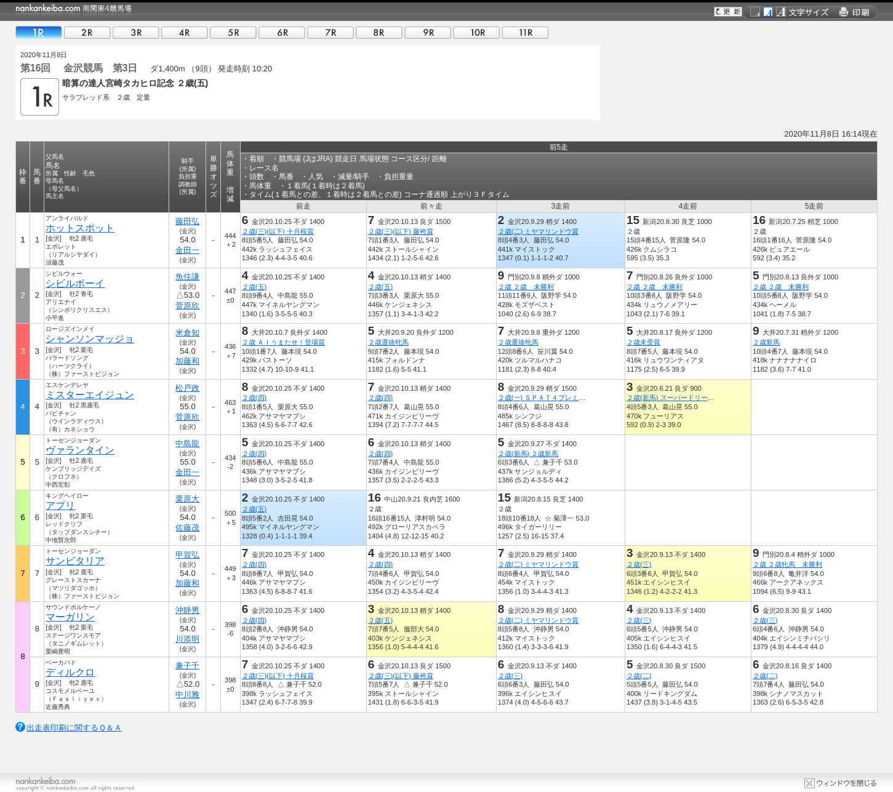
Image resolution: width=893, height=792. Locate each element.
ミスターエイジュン (90, 395)
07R (330, 32)
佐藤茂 (187, 527)
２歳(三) (639, 564)
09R (427, 32)
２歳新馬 (766, 342)
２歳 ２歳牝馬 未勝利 (787, 564)
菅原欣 (187, 305)
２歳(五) (254, 286)
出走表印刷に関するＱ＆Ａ (74, 727)
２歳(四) (254, 397)
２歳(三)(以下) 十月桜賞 (278, 231)
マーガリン (70, 617)
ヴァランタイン (80, 450)
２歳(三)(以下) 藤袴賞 (400, 231)
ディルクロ (70, 672)
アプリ (60, 505)
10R (476, 32)
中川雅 (187, 694)
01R (38, 32)
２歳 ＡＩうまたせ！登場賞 (283, 342)
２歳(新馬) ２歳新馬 (528, 453)
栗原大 (187, 498)
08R (379, 32)
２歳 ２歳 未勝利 (526, 286)
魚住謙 (187, 276)
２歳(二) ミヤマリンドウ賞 (538, 231)
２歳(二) (639, 675)
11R (525, 32)
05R (233, 32)
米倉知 (187, 332)
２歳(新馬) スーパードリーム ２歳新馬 (687, 397)
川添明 (187, 639)
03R (136, 32)
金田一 (187, 250)
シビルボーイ (75, 283)
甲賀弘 (187, 554)
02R (87, 32)
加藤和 (187, 361)
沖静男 (187, 610)
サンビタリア (75, 561)
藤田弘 (187, 221)
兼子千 (187, 665)
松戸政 (187, 388)
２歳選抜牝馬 (388, 342)
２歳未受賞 (643, 342)
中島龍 (187, 443)
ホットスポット (80, 228)
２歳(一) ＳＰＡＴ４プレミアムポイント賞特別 (569, 397)
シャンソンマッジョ (90, 339)
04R (184, 32)
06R (281, 32)
